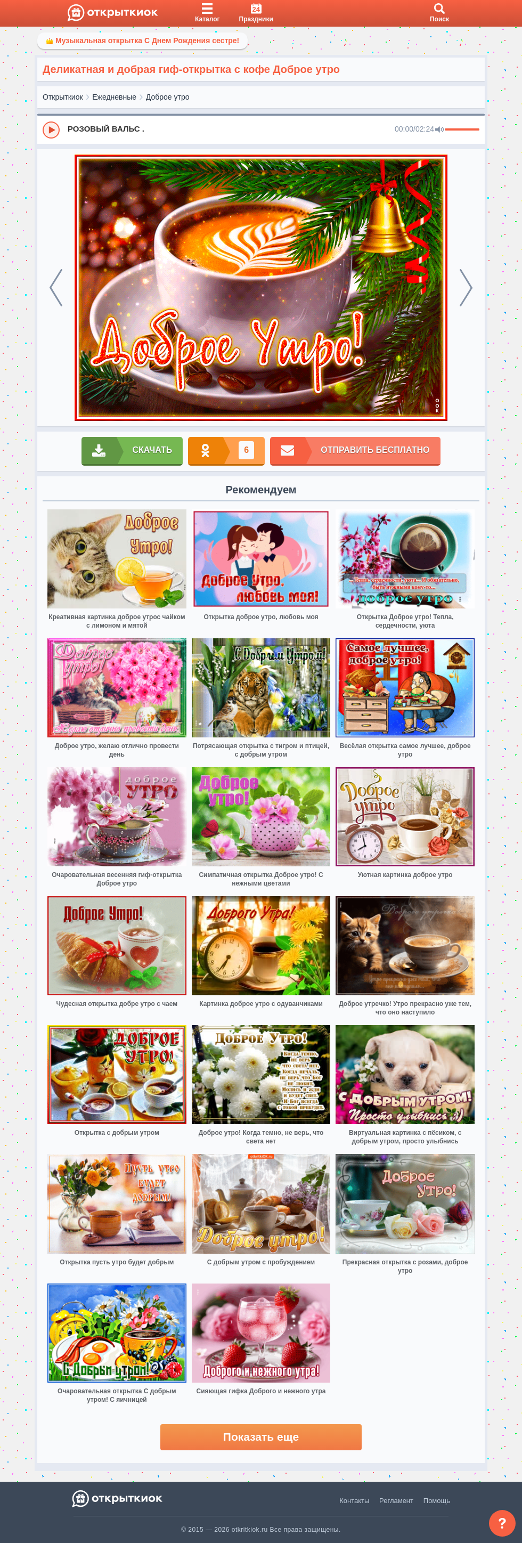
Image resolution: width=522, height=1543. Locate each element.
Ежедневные (114, 97)
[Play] (51, 130)
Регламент (396, 1501)
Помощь (436, 1501)
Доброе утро (168, 97)
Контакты (354, 1501)
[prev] (56, 288)
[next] (466, 288)
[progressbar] (462, 130)
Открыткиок (63, 97)
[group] (261, 129)
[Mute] (439, 130)
